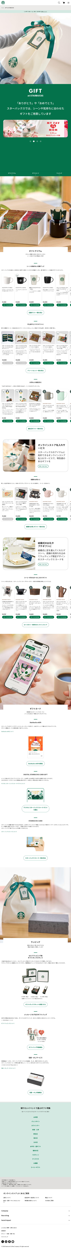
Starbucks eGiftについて (7, 731)
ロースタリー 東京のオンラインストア (35, 625)
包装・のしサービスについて (8, 1068)
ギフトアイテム (12, 173)
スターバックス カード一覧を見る (35, 858)
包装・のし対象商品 (35, 1092)
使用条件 (3, 1231)
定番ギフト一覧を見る (35, 313)
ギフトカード (35, 173)
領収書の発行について (31, 1200)
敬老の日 (35, 1150)
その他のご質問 (49, 1200)
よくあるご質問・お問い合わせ (9, 1228)
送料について (44, 11)
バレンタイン (35, 1121)
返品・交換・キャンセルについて (11, 1201)
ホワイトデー (35, 1125)
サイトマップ (4, 1237)
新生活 (36, 1134)
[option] (35, 128)
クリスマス (35, 1159)
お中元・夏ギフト (35, 1146)
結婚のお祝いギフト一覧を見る (35, 527)
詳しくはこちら (43, 466)
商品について (48, 1197)
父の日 (36, 1142)
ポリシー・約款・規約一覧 (8, 1234)
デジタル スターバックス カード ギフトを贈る (36, 808)
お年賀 (36, 1117)
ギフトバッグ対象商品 (35, 1047)
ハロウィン (35, 1155)
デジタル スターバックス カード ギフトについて (13, 783)
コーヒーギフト (35, 1167)
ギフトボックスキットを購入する (35, 1004)
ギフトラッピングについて (7, 1023)
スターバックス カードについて (9, 831)
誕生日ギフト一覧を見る (35, 429)
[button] (67, 290)
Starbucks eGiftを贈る (35, 763)
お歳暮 (36, 1163)
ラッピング (59, 173)
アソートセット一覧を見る (35, 371)
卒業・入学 (35, 1130)
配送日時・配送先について (32, 1197)
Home (2, 7)
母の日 (36, 1138)
